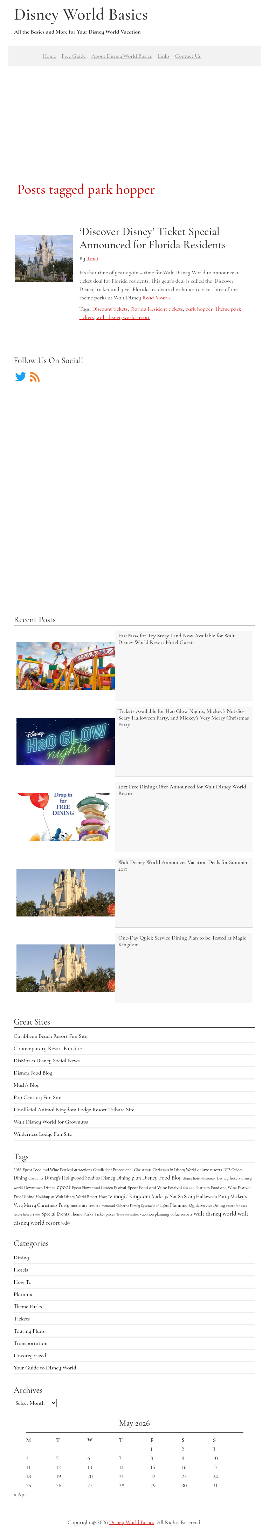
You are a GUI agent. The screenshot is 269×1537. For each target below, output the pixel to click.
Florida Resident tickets (156, 308)
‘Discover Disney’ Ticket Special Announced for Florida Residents (153, 238)
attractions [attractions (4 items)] (83, 1169)
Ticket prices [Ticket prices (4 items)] (105, 1214)
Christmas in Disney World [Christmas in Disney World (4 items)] (174, 1169)
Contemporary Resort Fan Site (48, 1048)
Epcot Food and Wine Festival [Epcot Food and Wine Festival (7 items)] (154, 1187)
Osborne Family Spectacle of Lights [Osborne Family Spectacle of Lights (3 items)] (142, 1205)
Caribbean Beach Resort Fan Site (50, 1036)
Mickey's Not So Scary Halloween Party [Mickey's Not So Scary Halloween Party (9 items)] (190, 1196)
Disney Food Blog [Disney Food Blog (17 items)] (161, 1177)
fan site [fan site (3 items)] (188, 1187)
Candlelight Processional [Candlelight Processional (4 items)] (113, 1169)
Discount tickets (110, 308)
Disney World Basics (81, 14)
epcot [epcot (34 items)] (64, 1187)
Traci (92, 258)
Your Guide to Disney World (45, 1367)
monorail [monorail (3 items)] (108, 1205)
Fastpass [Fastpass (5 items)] (202, 1187)
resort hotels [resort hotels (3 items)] (23, 1214)
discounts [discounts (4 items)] (35, 1178)
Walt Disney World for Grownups (51, 1121)
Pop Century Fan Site (37, 1097)
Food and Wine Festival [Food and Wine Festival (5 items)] (230, 1187)
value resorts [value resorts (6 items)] (181, 1214)
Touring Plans (29, 1330)
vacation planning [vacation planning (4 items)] (154, 1214)
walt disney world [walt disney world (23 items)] (215, 1213)
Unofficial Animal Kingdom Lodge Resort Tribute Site (74, 1109)
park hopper (198, 308)
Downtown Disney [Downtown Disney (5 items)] (39, 1187)
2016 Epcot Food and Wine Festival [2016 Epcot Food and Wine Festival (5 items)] (43, 1169)
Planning (24, 1294)
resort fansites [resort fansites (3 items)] (236, 1205)
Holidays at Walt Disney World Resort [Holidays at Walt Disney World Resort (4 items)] (66, 1196)
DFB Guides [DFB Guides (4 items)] (232, 1169)
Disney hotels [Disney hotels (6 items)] (228, 1178)
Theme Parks (28, 1306)
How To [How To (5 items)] (105, 1196)
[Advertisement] (134, 115)
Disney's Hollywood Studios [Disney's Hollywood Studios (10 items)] (72, 1178)
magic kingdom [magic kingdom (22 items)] (131, 1196)
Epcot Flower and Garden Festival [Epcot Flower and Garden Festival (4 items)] (99, 1187)
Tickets (22, 1318)
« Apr (20, 1494)
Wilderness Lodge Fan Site (43, 1134)
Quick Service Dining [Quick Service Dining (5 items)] (207, 1205)
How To (23, 1282)
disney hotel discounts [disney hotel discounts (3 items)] (199, 1178)
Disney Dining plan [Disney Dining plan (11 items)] (121, 1178)
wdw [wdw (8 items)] (65, 1223)
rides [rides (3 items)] (36, 1214)
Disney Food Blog (33, 1072)
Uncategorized (30, 1355)
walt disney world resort (123, 317)
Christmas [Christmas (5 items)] (142, 1169)
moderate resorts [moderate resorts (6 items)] (85, 1205)
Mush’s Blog (27, 1085)
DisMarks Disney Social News (47, 1060)
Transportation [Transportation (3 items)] (127, 1214)
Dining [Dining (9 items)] (20, 1178)
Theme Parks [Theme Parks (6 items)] (81, 1214)
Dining (21, 1257)
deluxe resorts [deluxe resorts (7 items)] (209, 1170)
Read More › (156, 297)
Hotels (21, 1269)
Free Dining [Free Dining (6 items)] (24, 1196)
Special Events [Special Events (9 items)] (55, 1214)
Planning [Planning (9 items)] (178, 1205)
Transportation (31, 1343)
